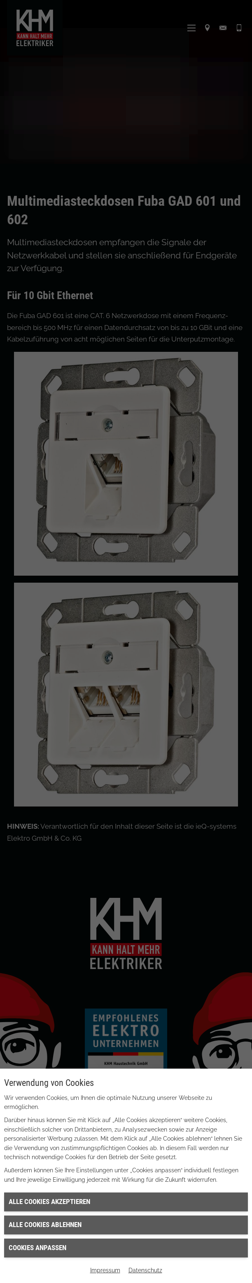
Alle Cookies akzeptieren (49, 1201)
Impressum (105, 1270)
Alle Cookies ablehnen (45, 1224)
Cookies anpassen (37, 1247)
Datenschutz (145, 1270)
